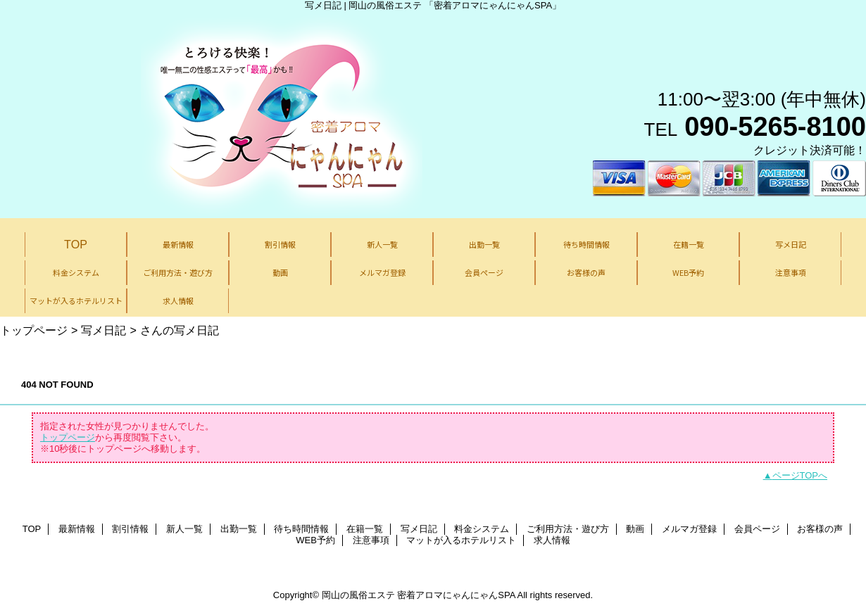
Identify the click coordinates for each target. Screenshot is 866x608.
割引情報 (130, 529)
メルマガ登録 (689, 529)
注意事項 (371, 540)
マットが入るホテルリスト (461, 540)
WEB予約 (315, 540)
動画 (635, 529)
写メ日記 (103, 330)
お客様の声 (820, 529)
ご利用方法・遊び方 (568, 529)
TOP (75, 244)
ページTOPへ (800, 475)
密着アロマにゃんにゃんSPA (456, 595)
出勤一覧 (238, 529)
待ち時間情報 (301, 529)
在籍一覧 (364, 529)
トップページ (34, 330)
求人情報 (552, 540)
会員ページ (757, 529)
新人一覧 (184, 529)
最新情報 (76, 529)
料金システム (481, 529)
